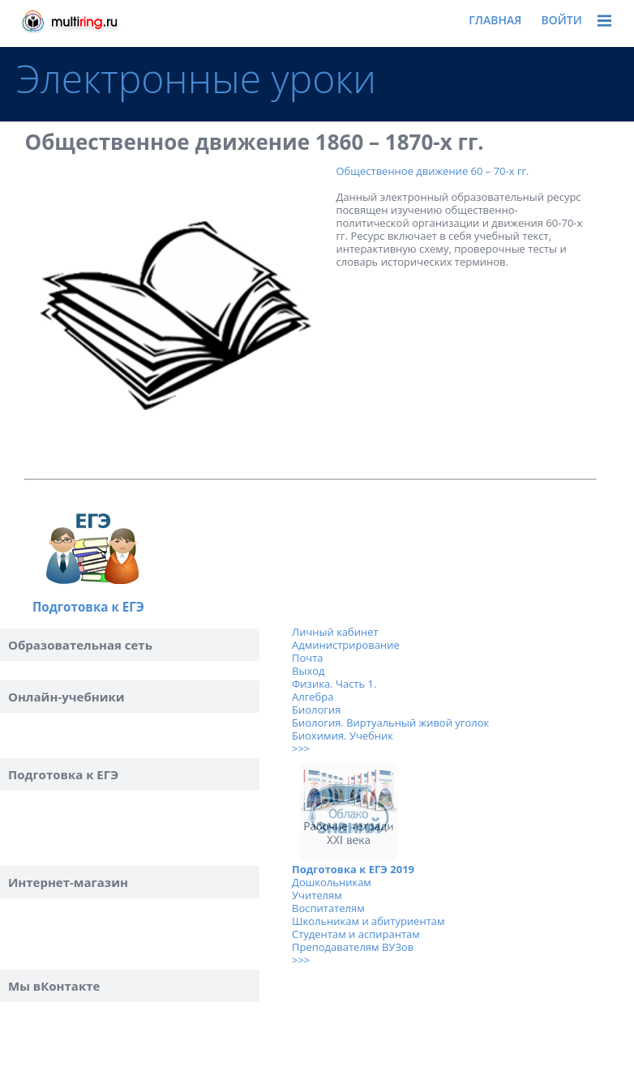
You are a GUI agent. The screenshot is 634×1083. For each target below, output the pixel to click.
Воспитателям (328, 908)
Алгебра (312, 696)
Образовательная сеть (80, 645)
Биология (316, 709)
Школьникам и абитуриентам (368, 921)
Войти (562, 20)
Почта (307, 657)
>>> (301, 748)
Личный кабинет (335, 632)
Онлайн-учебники (66, 697)
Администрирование (346, 644)
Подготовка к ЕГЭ (88, 607)
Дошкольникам (331, 882)
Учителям (317, 895)
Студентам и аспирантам (356, 934)
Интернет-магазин (68, 882)
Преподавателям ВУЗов (352, 947)
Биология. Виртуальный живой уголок (390, 722)
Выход (308, 670)
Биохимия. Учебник (342, 735)
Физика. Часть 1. (334, 683)
